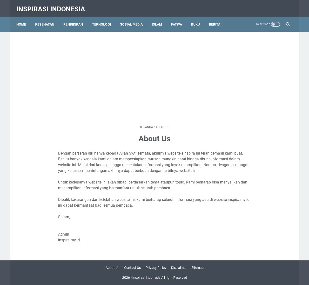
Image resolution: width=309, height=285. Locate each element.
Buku (197, 19)
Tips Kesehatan (158, 277)
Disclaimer (179, 263)
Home (23, 19)
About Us (112, 263)
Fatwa (178, 19)
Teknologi (103, 19)
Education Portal (134, 277)
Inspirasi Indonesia (53, 6)
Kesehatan (46, 19)
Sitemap (197, 263)
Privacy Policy (156, 263)
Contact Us (132, 263)
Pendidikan (75, 19)
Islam (159, 19)
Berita (216, 19)
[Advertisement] (154, 68)
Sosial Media (133, 19)
